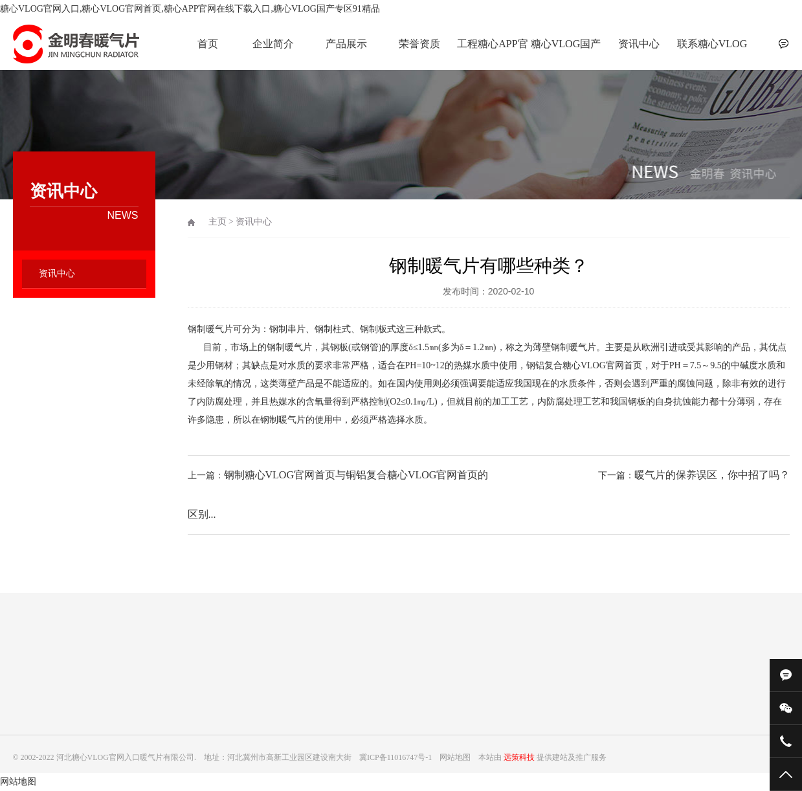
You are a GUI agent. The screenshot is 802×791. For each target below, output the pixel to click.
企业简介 (273, 43)
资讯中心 (639, 43)
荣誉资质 (419, 43)
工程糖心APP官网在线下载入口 (492, 50)
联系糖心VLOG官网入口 (712, 50)
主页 (217, 222)
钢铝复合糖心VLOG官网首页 (584, 365)
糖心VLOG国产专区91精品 (566, 50)
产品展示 (346, 43)
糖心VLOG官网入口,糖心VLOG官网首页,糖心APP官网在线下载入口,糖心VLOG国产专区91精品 (190, 9)
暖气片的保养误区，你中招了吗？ (712, 474)
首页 (207, 43)
